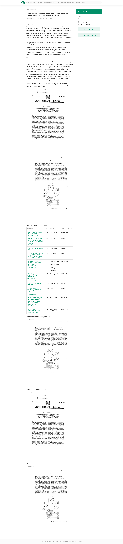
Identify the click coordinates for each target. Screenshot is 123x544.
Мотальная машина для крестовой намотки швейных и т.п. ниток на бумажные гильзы (35, 255)
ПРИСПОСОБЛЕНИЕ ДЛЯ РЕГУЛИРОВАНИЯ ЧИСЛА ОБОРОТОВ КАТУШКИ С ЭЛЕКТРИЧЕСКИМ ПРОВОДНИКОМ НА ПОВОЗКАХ (34, 301)
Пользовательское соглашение (72, 541)
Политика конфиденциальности (51, 541)
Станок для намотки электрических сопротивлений (34, 233)
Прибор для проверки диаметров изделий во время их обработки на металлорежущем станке (35, 241)
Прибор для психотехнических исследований (33, 310)
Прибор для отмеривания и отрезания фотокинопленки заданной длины (33, 277)
